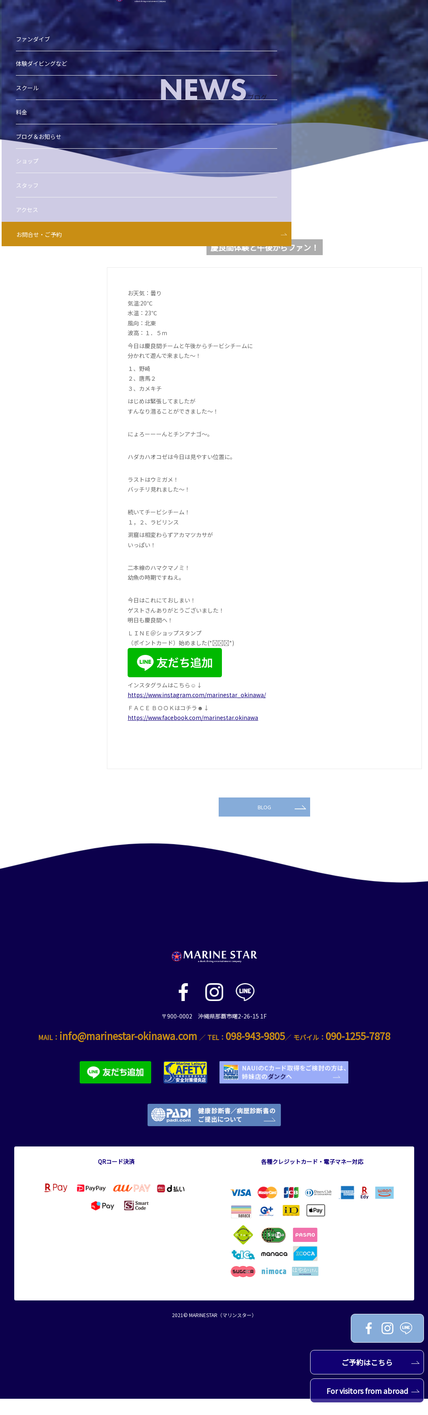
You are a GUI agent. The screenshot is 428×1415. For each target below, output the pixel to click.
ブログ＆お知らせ (41, 111)
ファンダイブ (35, 13)
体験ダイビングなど (44, 38)
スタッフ (29, 160)
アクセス (29, 184)
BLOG (281, 821)
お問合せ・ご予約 (41, 209)
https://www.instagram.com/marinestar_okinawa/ (197, 695)
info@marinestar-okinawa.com (128, 1052)
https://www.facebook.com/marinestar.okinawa (193, 717)
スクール (29, 62)
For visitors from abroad (373, 1390)
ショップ (29, 135)
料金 (24, 86)
